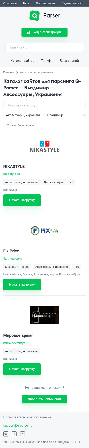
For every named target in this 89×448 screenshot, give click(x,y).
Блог (26, 3)
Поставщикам (45, 3)
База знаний (69, 61)
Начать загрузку (22, 200)
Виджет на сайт (72, 3)
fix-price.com (12, 259)
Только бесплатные (18, 125)
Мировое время (18, 335)
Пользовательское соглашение (27, 417)
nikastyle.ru (11, 174)
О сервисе (10, 3)
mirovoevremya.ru (16, 343)
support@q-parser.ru (17, 425)
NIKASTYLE (14, 166)
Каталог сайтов (22, 61)
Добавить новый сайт (44, 399)
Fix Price (11, 250)
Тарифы (47, 61)
